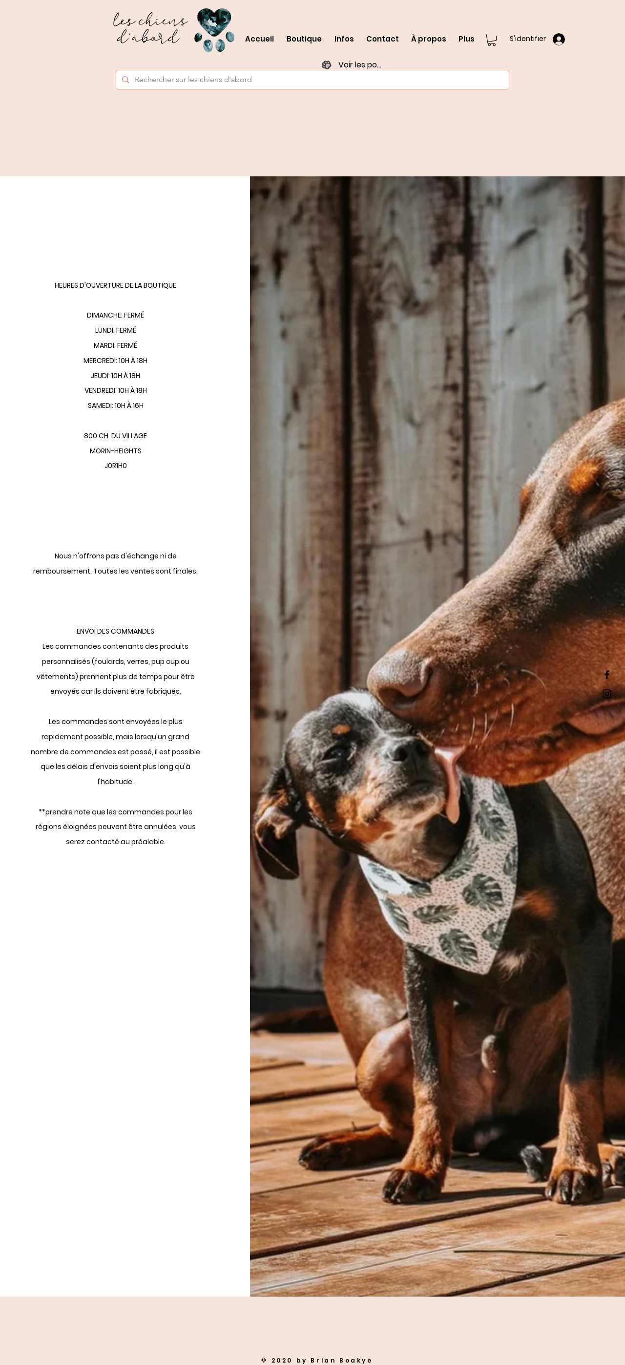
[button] (491, 40)
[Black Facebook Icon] (607, 675)
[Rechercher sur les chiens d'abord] (311, 79)
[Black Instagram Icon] (607, 694)
